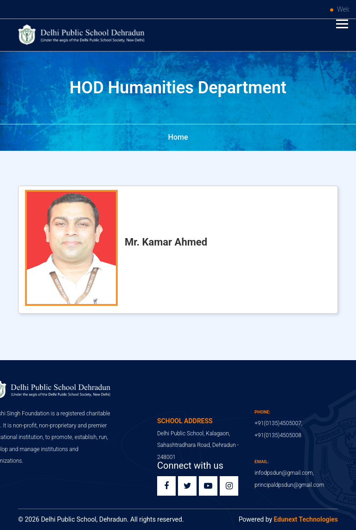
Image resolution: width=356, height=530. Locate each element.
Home (178, 137)
